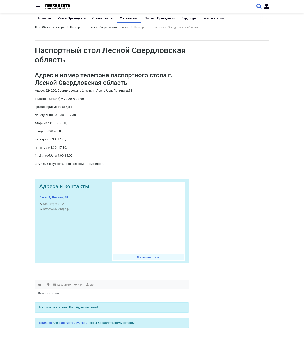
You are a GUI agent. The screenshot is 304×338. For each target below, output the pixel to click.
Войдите (45, 323)
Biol (92, 284)
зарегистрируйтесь (73, 323)
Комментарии (48, 293)
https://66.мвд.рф (56, 209)
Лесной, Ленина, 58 (53, 197)
